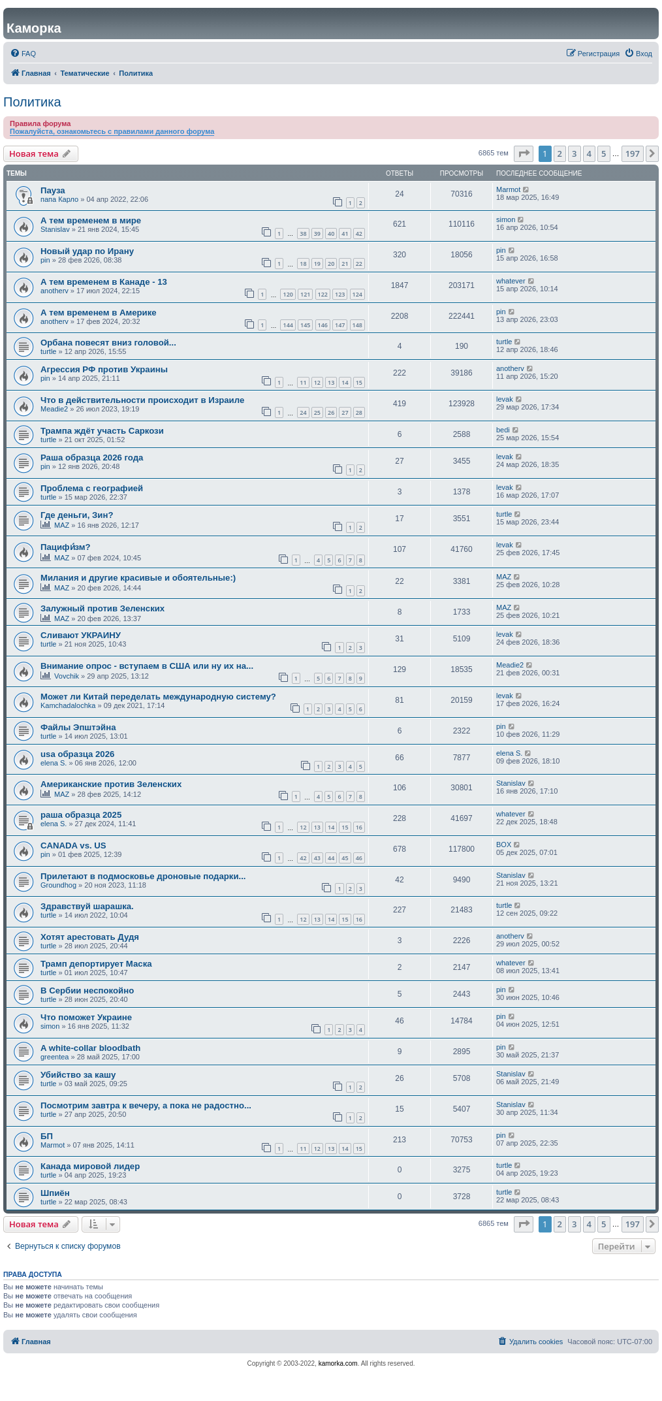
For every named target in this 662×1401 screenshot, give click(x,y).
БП (46, 1136)
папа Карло (59, 199)
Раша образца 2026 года (91, 457)
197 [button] (632, 153)
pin (45, 260)
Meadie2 (54, 409)
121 (305, 294)
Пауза (52, 190)
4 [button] (589, 153)
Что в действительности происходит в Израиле (142, 400)
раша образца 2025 (80, 815)
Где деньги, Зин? (76, 515)
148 (357, 325)
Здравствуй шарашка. (87, 906)
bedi (503, 430)
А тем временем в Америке (98, 312)
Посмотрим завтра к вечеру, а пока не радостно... (145, 1105)
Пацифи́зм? (65, 547)
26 (331, 412)
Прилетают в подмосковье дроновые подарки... (143, 876)
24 (303, 412)
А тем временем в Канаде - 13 (103, 282)
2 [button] (560, 153)
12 (317, 382)
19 (317, 263)
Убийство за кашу (78, 1075)
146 (323, 325)
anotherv (54, 291)
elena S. (53, 763)
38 (303, 233)
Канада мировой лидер (90, 1166)
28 (359, 412)
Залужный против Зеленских (102, 608)
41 (344, 233)
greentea (54, 1057)
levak (504, 399)
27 (344, 412)
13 (331, 382)
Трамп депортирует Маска (96, 964)
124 (357, 294)
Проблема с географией (91, 488)
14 (344, 382)
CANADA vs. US (73, 845)
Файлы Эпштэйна (78, 727)
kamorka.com (338, 1363)
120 (287, 294)
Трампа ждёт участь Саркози (102, 431)
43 (317, 858)
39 (317, 233)
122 (323, 294)
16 (359, 827)
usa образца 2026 (77, 754)
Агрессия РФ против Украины (104, 369)
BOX (503, 844)
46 (359, 858)
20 (331, 263)
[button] (523, 153)
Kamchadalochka (67, 705)
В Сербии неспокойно (87, 990)
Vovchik (66, 676)
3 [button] (574, 153)
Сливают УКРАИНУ (80, 635)
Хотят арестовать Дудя (89, 937)
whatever (511, 281)
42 (359, 233)
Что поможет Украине (86, 1017)
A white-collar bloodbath (90, 1048)
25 (317, 412)
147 (340, 325)
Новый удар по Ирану (87, 251)
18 (303, 263)
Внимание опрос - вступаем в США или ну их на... (146, 666)
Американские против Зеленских (110, 784)
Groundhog (58, 885)
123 (340, 294)
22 (359, 263)
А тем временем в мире (90, 220)
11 (303, 382)
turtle (48, 351)
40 (331, 233)
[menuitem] (23, 53)
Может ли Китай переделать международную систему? (158, 696)
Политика (32, 102)
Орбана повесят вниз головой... (108, 342)
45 (344, 858)
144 (287, 325)
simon (505, 219)
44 (331, 858)
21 (344, 263)
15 (359, 382)
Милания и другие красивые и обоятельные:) (138, 578)
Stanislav (55, 229)
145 (305, 325)
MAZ (61, 525)
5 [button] (603, 153)
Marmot (508, 189)
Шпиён (55, 1193)
